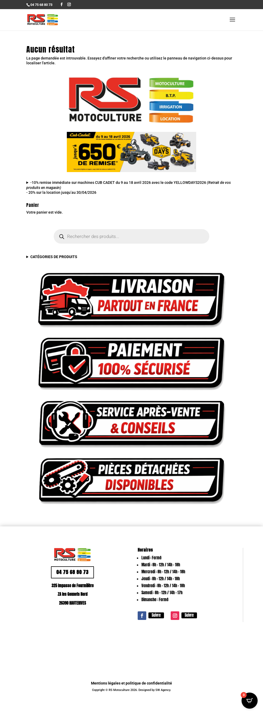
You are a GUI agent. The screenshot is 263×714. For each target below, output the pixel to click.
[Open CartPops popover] (250, 701)
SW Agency (162, 690)
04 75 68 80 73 (72, 572)
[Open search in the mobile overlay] (131, 236)
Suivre (156, 615)
